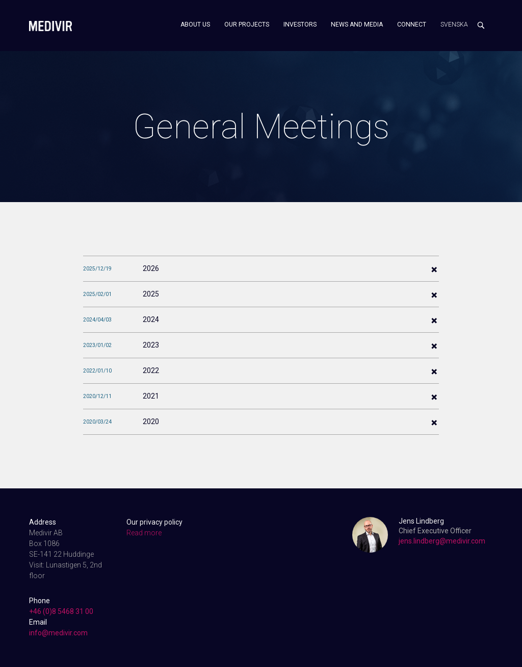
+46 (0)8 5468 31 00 (61, 611)
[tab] (261, 268)
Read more (144, 533)
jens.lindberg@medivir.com (442, 541)
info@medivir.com (58, 633)
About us (195, 24)
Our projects (246, 24)
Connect (411, 24)
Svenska (454, 24)
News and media (357, 24)
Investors (300, 24)
